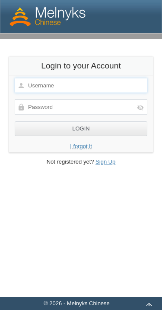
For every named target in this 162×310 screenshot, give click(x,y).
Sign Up (105, 161)
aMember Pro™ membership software (91, 292)
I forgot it (81, 146)
